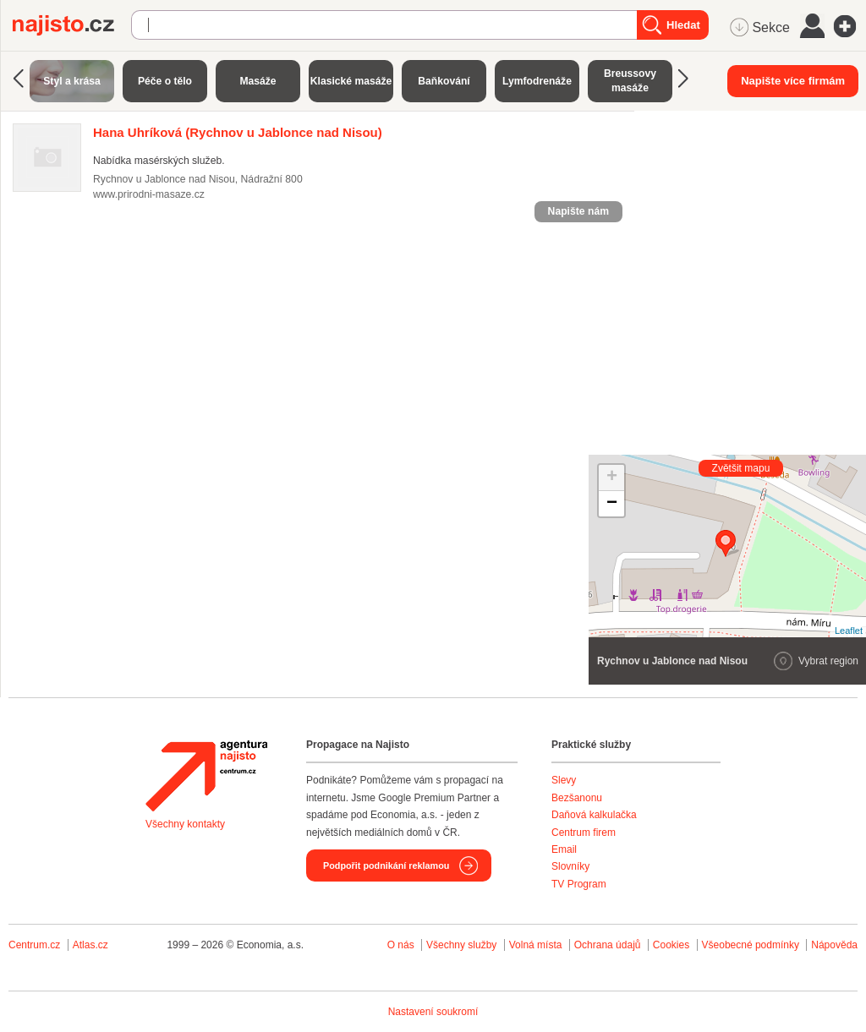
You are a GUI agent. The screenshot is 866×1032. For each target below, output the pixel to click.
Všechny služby (463, 945)
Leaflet (849, 630)
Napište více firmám (793, 80)
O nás (400, 945)
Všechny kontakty (185, 824)
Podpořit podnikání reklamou (386, 865)
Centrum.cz (34, 945)
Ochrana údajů (607, 945)
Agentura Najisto (206, 775)
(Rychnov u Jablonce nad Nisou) (237, 132)
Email (564, 849)
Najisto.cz (72, 25)
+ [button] (611, 477)
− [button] (611, 503)
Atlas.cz (90, 945)
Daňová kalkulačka (594, 815)
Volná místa (535, 945)
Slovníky (570, 866)
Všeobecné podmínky (750, 945)
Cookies (671, 945)
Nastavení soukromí (433, 1012)
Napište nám (578, 211)
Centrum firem (583, 832)
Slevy (563, 780)
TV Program (578, 884)
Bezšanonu (576, 798)
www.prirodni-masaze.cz (149, 194)
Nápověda (834, 945)
